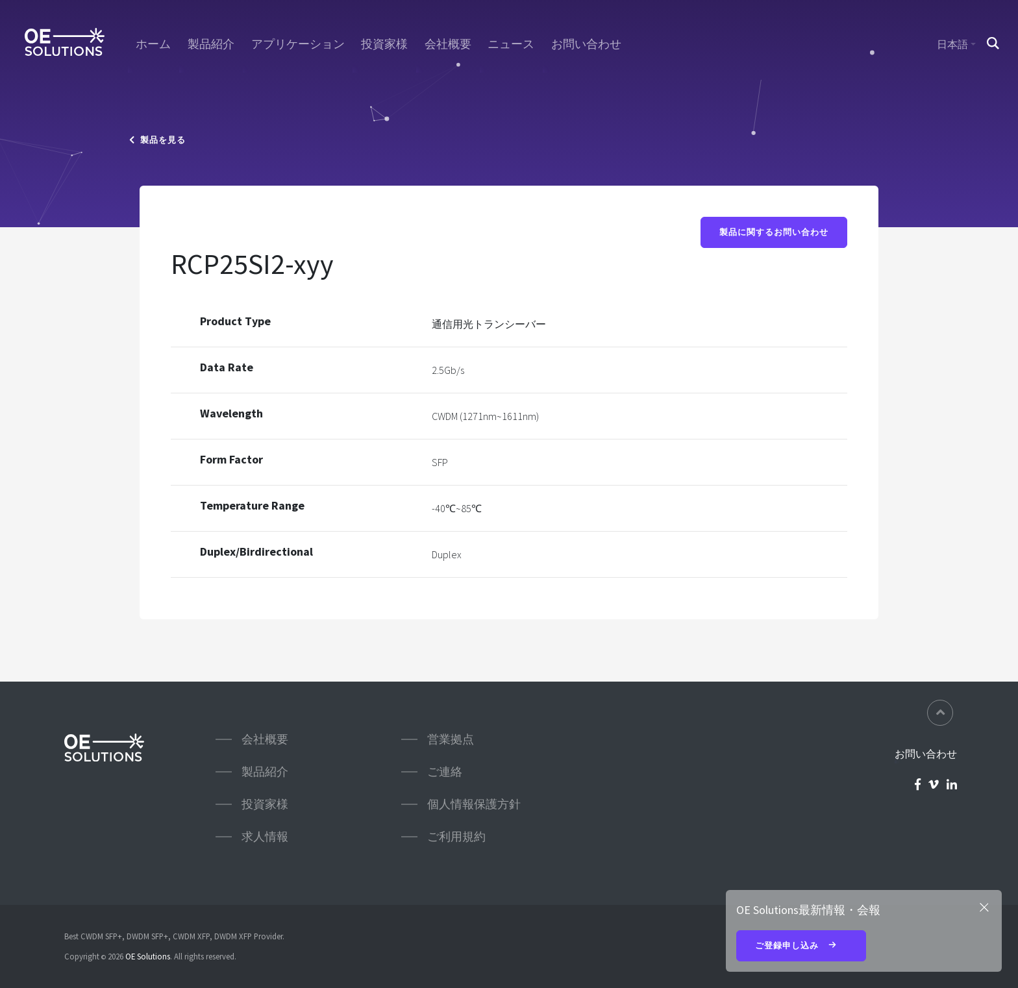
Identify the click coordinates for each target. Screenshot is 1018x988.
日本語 (952, 44)
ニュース (511, 44)
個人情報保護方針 (474, 804)
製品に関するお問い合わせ (773, 232)
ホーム (153, 44)
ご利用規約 (456, 836)
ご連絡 (444, 771)
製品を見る (157, 139)
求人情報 (265, 836)
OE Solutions (147, 956)
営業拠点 (450, 739)
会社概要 (448, 44)
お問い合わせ (586, 44)
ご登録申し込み (801, 946)
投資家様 (384, 44)
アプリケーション (298, 44)
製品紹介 (211, 44)
